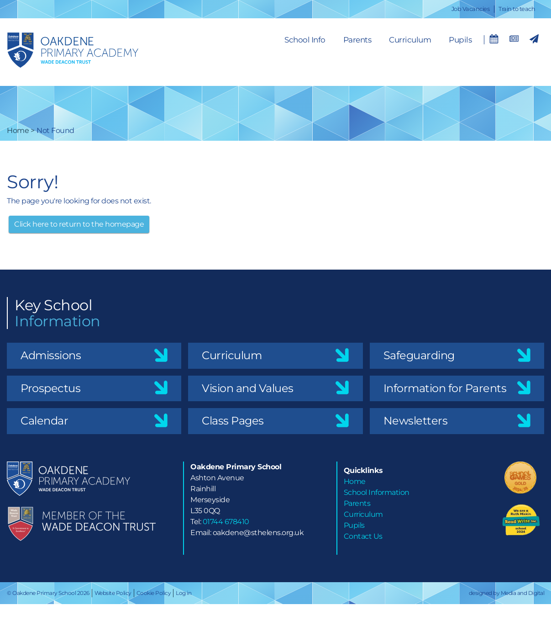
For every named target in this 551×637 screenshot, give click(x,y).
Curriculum (410, 39)
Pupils (460, 39)
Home (18, 130)
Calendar (44, 420)
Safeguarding (419, 355)
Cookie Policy (153, 592)
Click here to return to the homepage (79, 224)
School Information (376, 492)
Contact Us (363, 536)
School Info (304, 39)
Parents (357, 39)
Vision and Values (248, 388)
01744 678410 (226, 521)
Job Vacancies (470, 8)
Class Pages (233, 420)
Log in (183, 592)
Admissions (51, 355)
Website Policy (112, 592)
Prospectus (50, 388)
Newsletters (415, 420)
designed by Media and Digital (507, 592)
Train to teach (517, 8)
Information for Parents (445, 388)
